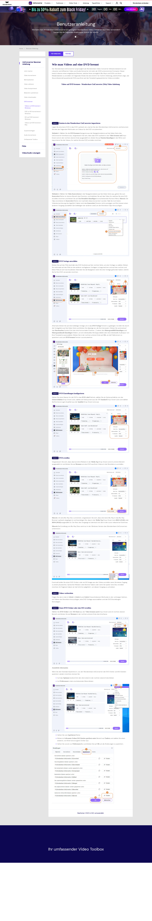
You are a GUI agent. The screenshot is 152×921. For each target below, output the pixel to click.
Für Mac (68, 54)
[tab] (33, 71)
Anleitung (86, 3)
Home (21, 48)
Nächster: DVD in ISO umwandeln (90, 813)
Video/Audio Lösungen (31, 153)
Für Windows (56, 54)
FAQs (24, 146)
